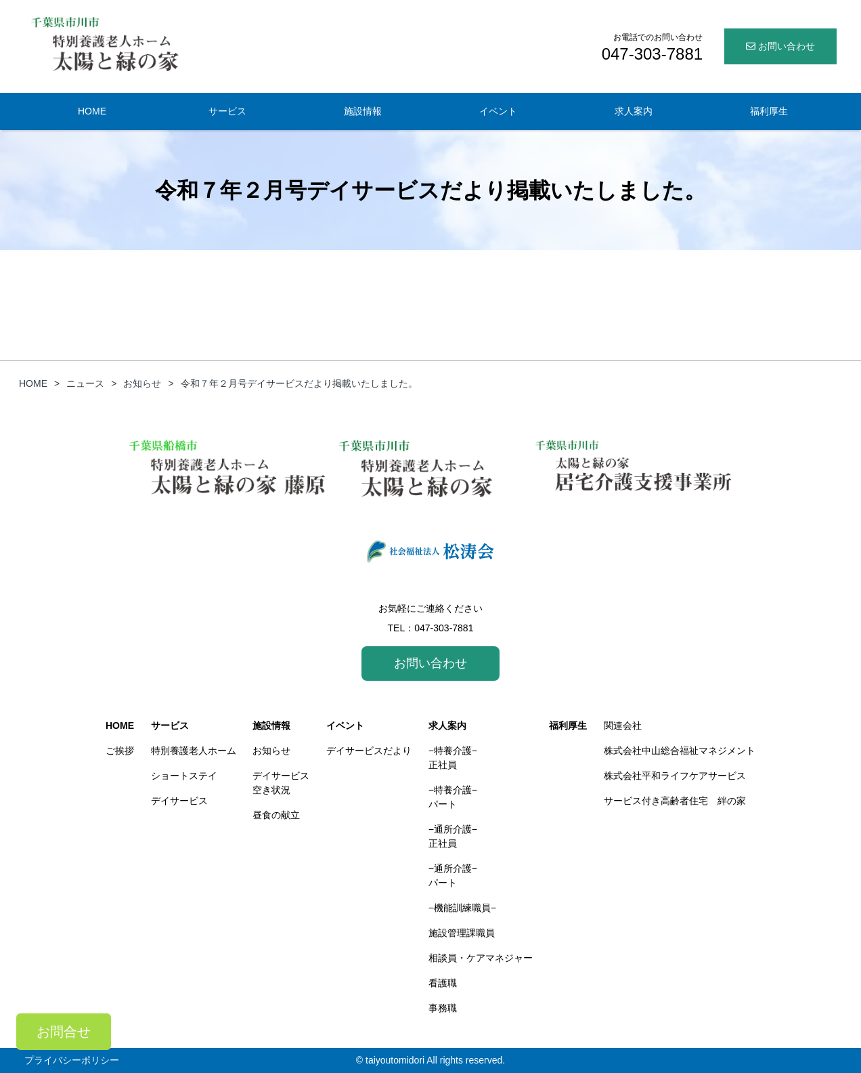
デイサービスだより (369, 750)
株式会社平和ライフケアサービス (675, 775)
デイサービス (179, 800)
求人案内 (634, 111)
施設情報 (363, 111)
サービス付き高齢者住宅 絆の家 (675, 800)
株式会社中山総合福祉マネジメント (679, 750)
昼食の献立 (276, 814)
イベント (498, 111)
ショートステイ (184, 775)
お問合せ (64, 1031)
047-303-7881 (443, 628)
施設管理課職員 (461, 932)
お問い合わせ (780, 46)
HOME (92, 111)
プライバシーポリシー (71, 1060)
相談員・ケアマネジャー (480, 957)
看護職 (442, 982)
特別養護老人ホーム (193, 750)
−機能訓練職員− (462, 907)
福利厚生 (769, 111)
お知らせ (271, 750)
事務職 (442, 1008)
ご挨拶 (120, 750)
